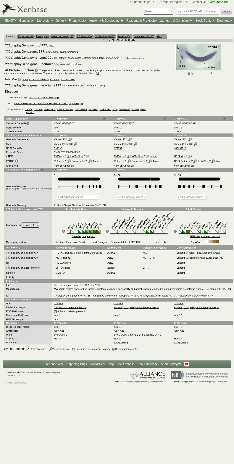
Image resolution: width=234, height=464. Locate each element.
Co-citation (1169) (95, 85)
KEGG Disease (65, 109)
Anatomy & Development (105, 20)
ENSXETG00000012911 (67, 152)
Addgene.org (121, 342)
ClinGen (38, 109)
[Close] (104, 118)
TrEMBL (202, 161)
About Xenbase (148, 364)
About (171, 364)
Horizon (58, 338)
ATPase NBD (68, 79)
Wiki (159, 36)
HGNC (59, 252)
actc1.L (118, 327)
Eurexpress (212, 257)
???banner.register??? (173, 2)
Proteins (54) (124, 36)
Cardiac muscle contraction (69, 307)
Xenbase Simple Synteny (67, 205)
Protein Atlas (194, 252)
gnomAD (29, 112)
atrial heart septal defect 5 (43, 97)
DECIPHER (81, 109)
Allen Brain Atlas (211, 252)
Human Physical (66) (73, 85)
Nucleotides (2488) (105, 36)
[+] (97, 73)
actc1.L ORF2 (137, 334)
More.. (154, 156)
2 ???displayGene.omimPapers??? (153, 295)
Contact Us (199, 2)
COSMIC (93, 109)
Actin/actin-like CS (39, 79)
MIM (86, 252)
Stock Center (203, 20)
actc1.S (178, 327)
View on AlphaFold (64, 165)
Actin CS (55, 79)
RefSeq (58, 156)
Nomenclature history (135, 58)
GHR (143, 109)
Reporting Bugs (76, 364)
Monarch (78, 252)
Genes (60, 20)
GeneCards (96, 252)
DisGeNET (124, 109)
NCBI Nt (76, 156)
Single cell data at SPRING (125, 242)
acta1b (111, 267)
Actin (25, 79)
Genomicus (88, 205)
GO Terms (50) (85, 36)
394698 (58, 148)
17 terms (58, 303)
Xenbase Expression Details (71, 242)
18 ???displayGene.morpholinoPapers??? (110, 295)
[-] (121, 58)
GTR (114, 109)
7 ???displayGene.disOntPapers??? (193, 295)
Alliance (68, 252)
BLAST (10, 20)
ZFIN (58, 267)
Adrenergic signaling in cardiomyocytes (135, 307)
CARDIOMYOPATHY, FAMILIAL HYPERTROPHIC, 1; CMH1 (46, 103)
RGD (58, 262)
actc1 (57, 327)
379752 (118, 148)
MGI (58, 257)
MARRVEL (105, 109)
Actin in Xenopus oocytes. (68, 285)
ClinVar (29, 109)
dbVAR (135, 109)
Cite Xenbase (126, 364)
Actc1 (110, 257)
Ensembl (181, 252)
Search (226, 11)
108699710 (180, 148)
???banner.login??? (142, 2)
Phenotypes (77, 20)
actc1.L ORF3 (153, 334)
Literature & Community (175, 20)
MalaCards (50, 109)
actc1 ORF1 (60, 334)
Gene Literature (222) (62, 36)
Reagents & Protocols (140, 20)
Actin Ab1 (59, 330)
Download (223, 20)
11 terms (178, 303)
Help (111, 364)
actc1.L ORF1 (121, 334)
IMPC (152, 257)
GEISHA (60, 272)
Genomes (25, 20)
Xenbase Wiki (54, 364)
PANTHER (100, 205)
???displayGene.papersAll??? (70, 295)
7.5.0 (17, 375)
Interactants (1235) (144, 36)
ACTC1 (111, 252)
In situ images (99, 242)
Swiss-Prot (77, 161)
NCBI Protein (181, 161)
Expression (43, 20)
